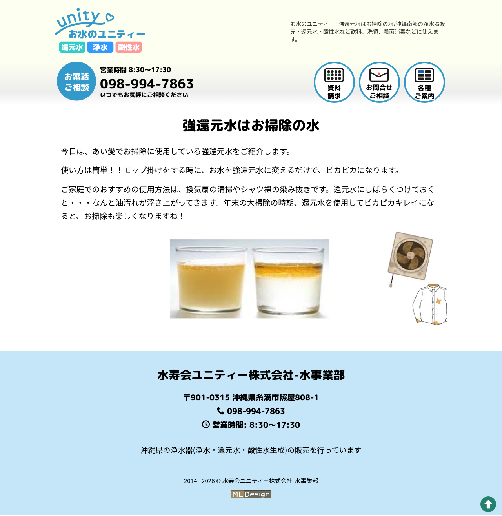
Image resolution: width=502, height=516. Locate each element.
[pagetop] (488, 504)
